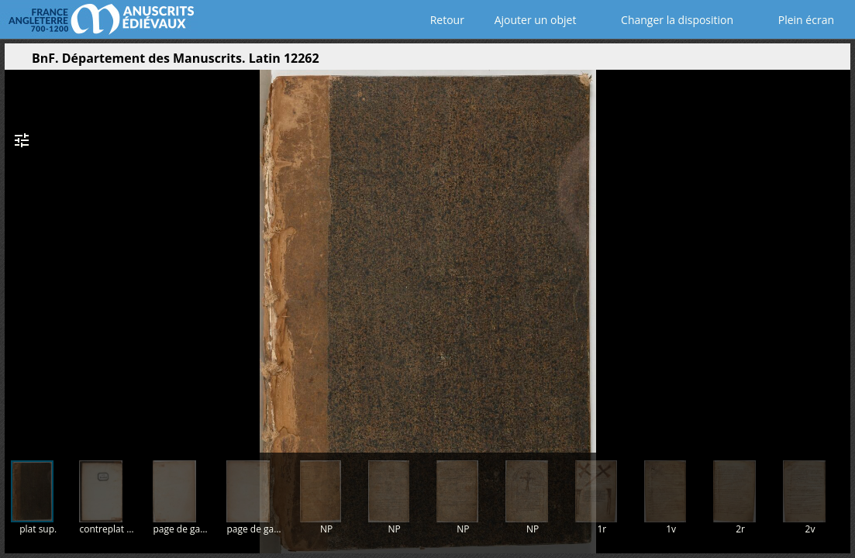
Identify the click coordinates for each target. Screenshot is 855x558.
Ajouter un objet (532, 19)
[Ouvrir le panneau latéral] (16, 62)
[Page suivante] (834, 255)
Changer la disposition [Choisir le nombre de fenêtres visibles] (666, 19)
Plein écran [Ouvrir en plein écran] (795, 19)
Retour (443, 19)
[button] (765, 62)
